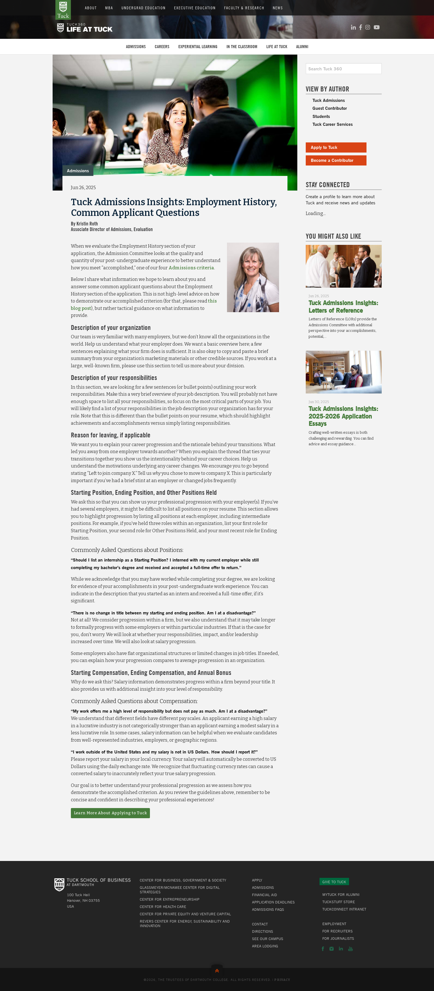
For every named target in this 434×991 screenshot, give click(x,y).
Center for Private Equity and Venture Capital (185, 914)
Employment (334, 923)
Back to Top (217, 969)
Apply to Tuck (324, 147)
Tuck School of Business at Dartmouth (63, 10)
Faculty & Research (244, 7)
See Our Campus (267, 938)
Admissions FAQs (268, 909)
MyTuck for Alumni (340, 894)
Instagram (331, 949)
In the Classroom (241, 46)
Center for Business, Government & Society (183, 880)
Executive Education (195, 7)
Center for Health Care (163, 906)
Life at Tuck (276, 46)
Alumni (302, 46)
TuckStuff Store (338, 902)
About (91, 7)
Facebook (323, 949)
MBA (109, 7)
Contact (260, 924)
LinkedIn (341, 949)
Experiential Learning (197, 46)
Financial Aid (264, 894)
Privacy (282, 980)
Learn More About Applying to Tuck (110, 813)
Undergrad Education (144, 7)
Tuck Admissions (328, 100)
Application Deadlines (273, 902)
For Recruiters (337, 931)
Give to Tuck (334, 882)
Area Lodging (265, 946)
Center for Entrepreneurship (169, 899)
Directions (262, 931)
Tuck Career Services (332, 124)
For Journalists (338, 938)
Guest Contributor (329, 108)
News (278, 7)
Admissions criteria (191, 267)
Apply (257, 880)
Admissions (136, 46)
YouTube (350, 949)
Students (321, 116)
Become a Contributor (332, 160)
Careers (162, 46)
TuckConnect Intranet (344, 909)
